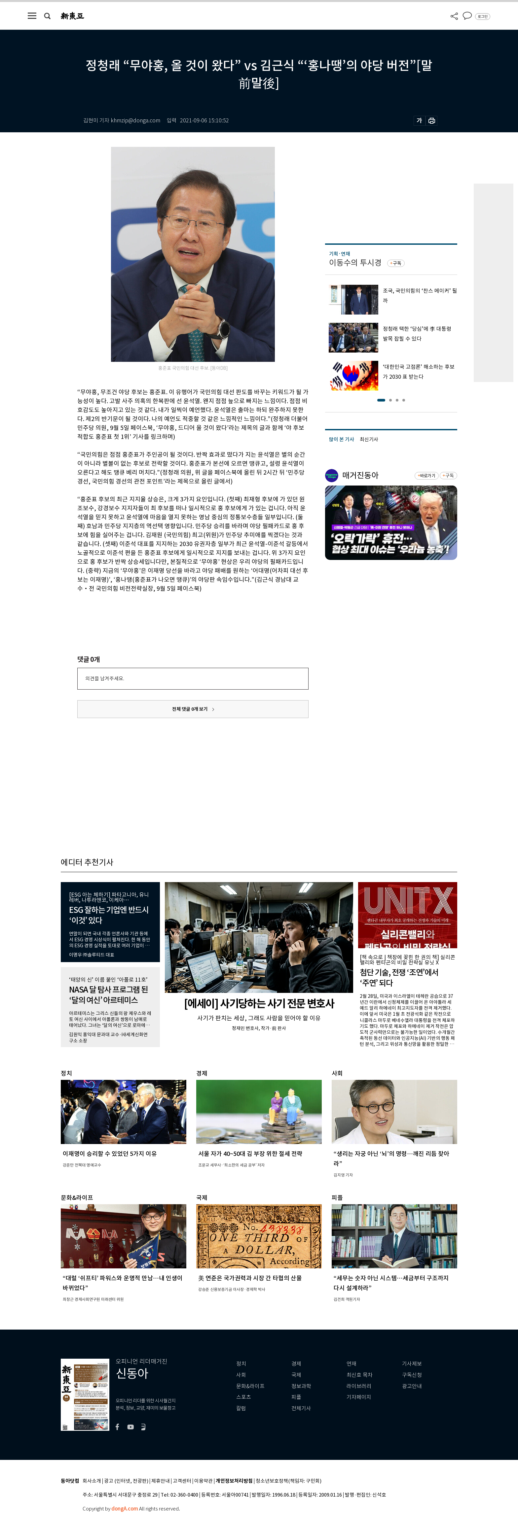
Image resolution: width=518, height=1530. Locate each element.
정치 (241, 1364)
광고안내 (412, 1386)
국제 (296, 1375)
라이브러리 (359, 1386)
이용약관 (203, 1481)
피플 (296, 1397)
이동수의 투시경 (355, 263)
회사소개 (92, 1481)
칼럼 (241, 1408)
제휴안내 (160, 1481)
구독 (397, 263)
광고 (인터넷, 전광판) (126, 1481)
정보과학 (301, 1386)
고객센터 (182, 1481)
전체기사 (301, 1408)
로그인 (483, 16)
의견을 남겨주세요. (104, 678)
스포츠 (243, 1397)
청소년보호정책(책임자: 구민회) (288, 1481)
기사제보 (412, 1364)
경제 (296, 1364)
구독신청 (412, 1375)
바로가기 (427, 476)
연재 (351, 1364)
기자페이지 (359, 1397)
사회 (241, 1375)
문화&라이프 (250, 1386)
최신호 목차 (360, 1375)
